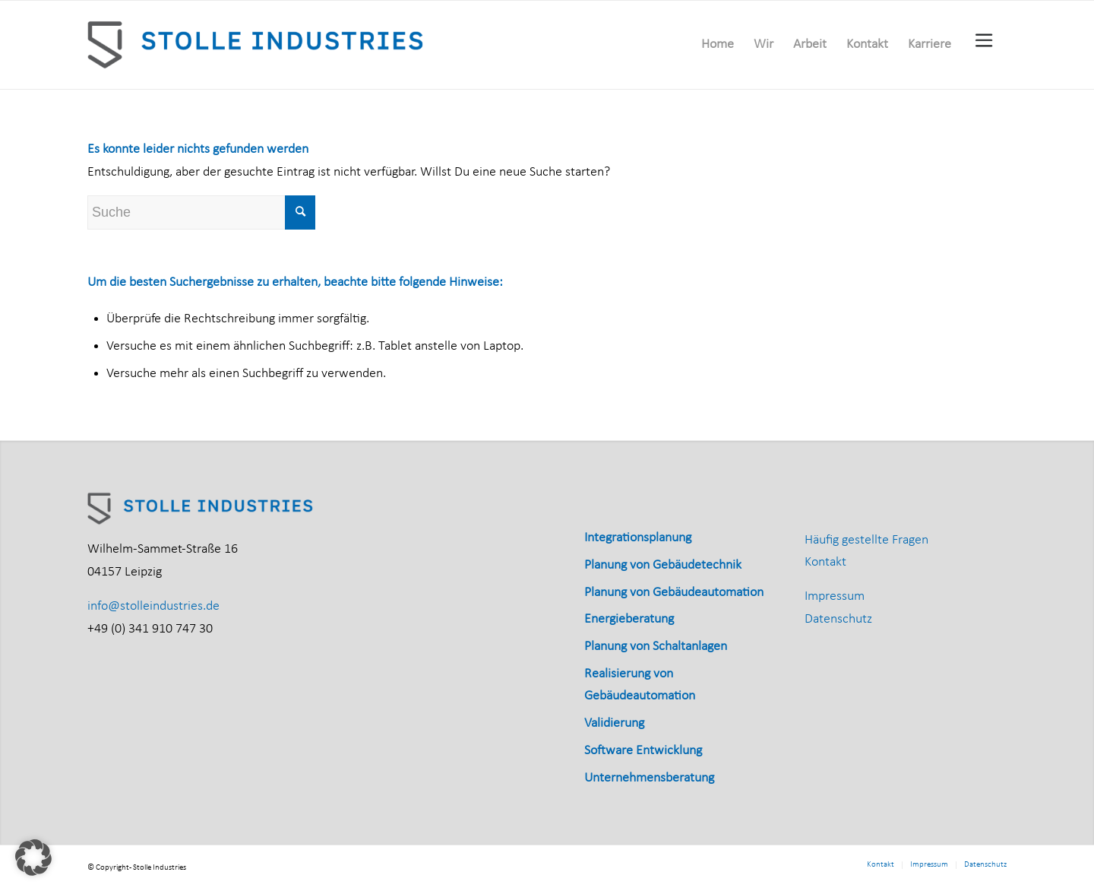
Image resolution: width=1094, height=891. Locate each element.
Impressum (835, 596)
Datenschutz (838, 619)
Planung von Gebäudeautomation (674, 592)
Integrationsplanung (637, 538)
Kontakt (825, 562)
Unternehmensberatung (649, 778)
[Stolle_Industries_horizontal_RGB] (257, 45)
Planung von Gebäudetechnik (662, 565)
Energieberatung (629, 619)
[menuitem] (717, 45)
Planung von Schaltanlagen (655, 646)
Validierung (614, 723)
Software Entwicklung (643, 751)
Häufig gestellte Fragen (866, 540)
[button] (33, 857)
